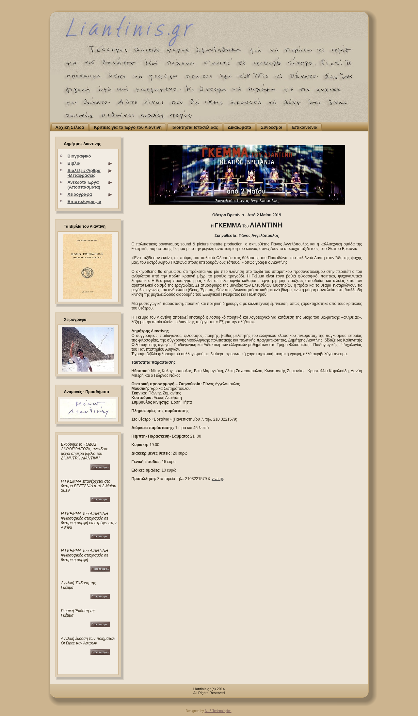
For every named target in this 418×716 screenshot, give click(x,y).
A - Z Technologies (217, 711)
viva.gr (217, 478)
